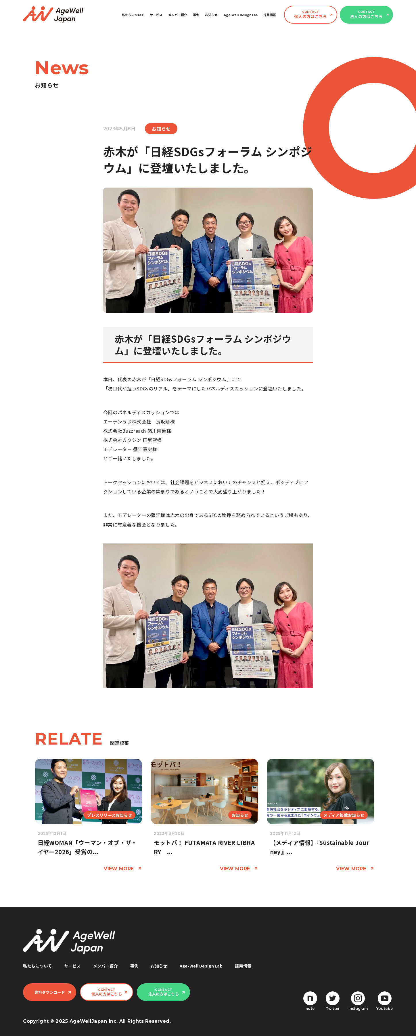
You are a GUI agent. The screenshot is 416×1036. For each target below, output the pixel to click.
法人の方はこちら (366, 14)
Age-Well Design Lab (241, 14)
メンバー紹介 (177, 14)
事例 (196, 14)
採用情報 (269, 14)
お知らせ (211, 14)
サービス (156, 14)
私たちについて (133, 14)
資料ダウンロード (49, 992)
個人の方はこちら (310, 14)
